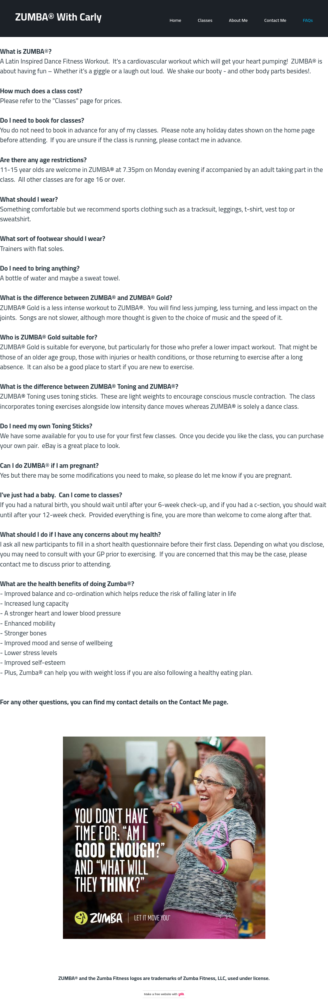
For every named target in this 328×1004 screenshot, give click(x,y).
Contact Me (275, 20)
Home (175, 20)
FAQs (308, 20)
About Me (238, 20)
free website (163, 994)
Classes (205, 20)
